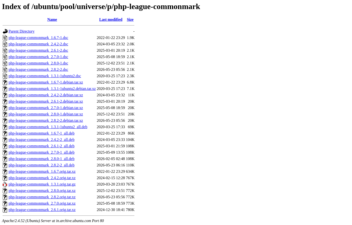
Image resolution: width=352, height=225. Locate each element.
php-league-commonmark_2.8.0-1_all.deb (42, 159)
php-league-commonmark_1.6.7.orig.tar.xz (42, 171)
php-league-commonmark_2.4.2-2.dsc (38, 44)
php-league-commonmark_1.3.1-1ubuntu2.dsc (45, 76)
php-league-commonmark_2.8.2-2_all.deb (42, 165)
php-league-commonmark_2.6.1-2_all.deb (42, 146)
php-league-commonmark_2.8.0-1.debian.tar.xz (46, 114)
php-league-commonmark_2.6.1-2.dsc (38, 50)
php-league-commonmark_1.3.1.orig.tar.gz (42, 184)
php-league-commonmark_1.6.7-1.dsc (38, 38)
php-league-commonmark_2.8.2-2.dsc (38, 69)
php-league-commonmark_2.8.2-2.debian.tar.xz (46, 120)
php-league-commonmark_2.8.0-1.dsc (38, 63)
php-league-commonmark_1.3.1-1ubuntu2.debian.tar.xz (52, 89)
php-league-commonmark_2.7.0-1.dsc (38, 57)
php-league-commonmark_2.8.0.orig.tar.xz (42, 190)
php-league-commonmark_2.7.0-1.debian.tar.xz (46, 108)
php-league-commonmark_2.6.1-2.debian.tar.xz (46, 101)
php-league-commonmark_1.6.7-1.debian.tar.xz (46, 82)
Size (130, 19)
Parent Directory (21, 31)
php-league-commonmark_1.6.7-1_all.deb (42, 133)
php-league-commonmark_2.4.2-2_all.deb (42, 140)
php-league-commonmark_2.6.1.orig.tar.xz (42, 210)
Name (52, 19)
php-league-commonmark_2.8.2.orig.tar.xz (42, 197)
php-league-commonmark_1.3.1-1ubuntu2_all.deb (48, 127)
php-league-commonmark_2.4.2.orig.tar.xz (42, 178)
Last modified (110, 19)
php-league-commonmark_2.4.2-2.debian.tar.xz (46, 95)
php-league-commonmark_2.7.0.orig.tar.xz (42, 203)
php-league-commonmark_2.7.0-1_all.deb (42, 152)
